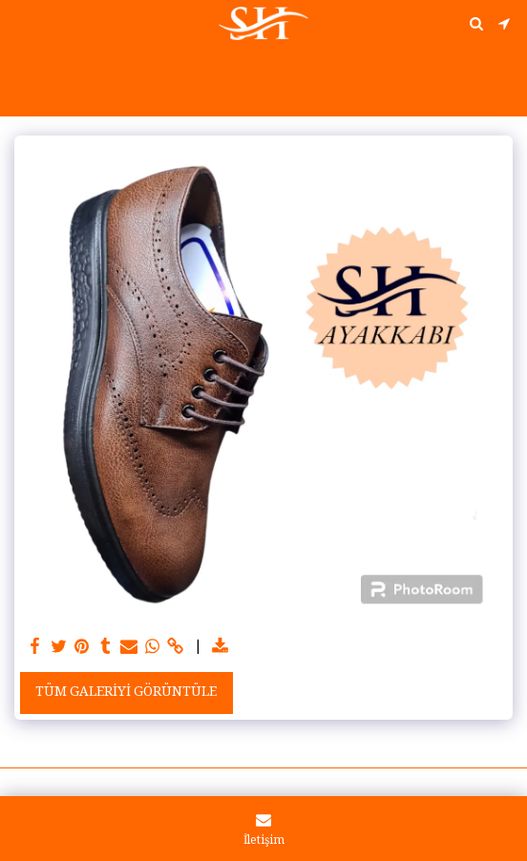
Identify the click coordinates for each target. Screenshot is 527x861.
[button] (21, 23)
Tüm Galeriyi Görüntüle (126, 693)
